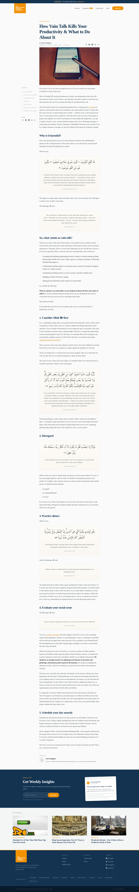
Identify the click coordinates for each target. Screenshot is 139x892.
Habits (72, 877)
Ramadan (64, 877)
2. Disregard (26, 101)
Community (99, 8)
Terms (50, 889)
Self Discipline (44, 21)
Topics (64, 861)
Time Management (19, 837)
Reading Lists (66, 864)
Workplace (95, 837)
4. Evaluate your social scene (29, 107)
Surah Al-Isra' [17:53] (69, 551)
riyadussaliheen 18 (69, 227)
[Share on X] (86, 44)
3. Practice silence (27, 104)
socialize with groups (53, 635)
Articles (77, 8)
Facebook (110, 868)
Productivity (32, 877)
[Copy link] (98, 44)
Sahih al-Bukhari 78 (69, 576)
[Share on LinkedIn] (92, 44)
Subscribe (118, 8)
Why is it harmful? (27, 91)
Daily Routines (33, 881)
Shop (107, 8)
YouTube (109, 861)
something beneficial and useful (49, 340)
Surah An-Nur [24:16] (69, 466)
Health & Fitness (81, 877)
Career (100, 877)
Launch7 (121, 889)
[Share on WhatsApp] (95, 44)
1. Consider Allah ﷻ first (29, 98)
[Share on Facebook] (89, 44)
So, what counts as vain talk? (29, 95)
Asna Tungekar (46, 43)
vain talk (91, 107)
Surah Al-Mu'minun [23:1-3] (69, 189)
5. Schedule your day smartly (30, 110)
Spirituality (56, 837)
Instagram (110, 865)
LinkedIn (109, 858)
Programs (88, 8)
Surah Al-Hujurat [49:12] (69, 409)
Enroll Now (81, 1)
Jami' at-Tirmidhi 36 (69, 625)
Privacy (46, 889)
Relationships (108, 877)
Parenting (92, 877)
